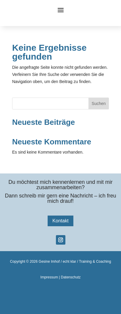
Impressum (49, 277)
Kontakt (60, 220)
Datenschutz (71, 277)
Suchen (99, 103)
